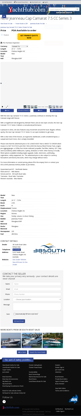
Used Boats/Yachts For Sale (11, 367)
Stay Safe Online (60, 388)
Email (8, 289)
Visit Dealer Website (19, 260)
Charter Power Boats (35, 367)
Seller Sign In (60, 411)
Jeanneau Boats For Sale (37, 24)
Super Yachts (7, 370)
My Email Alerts (7, 384)
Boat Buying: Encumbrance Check (13, 386)
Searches (21, 2)
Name (7, 284)
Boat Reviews (59, 377)
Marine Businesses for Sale (37, 377)
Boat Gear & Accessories (10, 379)
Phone (7, 294)
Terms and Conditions (62, 391)
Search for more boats (37, 352)
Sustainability (33, 372)
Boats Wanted (59, 384)
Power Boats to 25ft (22, 24)
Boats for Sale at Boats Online (12, 391)
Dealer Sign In (59, 367)
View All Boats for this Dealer (20, 263)
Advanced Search (64, 12)
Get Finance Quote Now (29, 36)
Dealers (57, 365)
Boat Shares (33, 379)
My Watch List (7, 381)
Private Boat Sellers (61, 379)
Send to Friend (56, 110)
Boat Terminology (34, 374)
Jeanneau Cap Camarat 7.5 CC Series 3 (16, 27)
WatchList (35, 2)
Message (6, 305)
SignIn (45, 2)
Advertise (58, 372)
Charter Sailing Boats (35, 365)
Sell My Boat (7, 2)
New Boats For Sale (6, 24)
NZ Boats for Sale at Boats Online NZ (14, 393)
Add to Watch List (24, 110)
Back (40, 110)
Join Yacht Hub (59, 370)
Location (7, 299)
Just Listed (6, 372)
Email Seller (53, 31)
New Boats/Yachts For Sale (11, 365)
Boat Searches (7, 377)
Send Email (19, 321)
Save (8, 314)
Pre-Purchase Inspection (10, 43)
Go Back (22, 352)
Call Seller (53, 38)
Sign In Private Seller (61, 381)
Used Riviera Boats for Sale (37, 381)
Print (7, 110)
